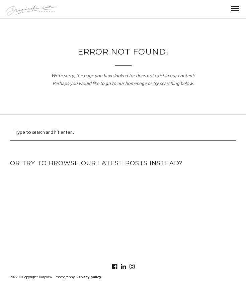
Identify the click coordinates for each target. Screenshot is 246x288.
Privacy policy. (89, 277)
